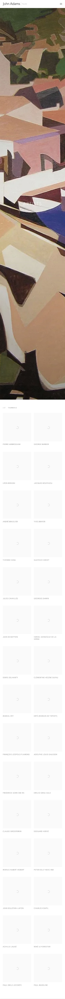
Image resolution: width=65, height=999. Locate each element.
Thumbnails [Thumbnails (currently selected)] (12, 407)
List (4, 407)
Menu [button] (60, 4)
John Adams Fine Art (15, 4)
